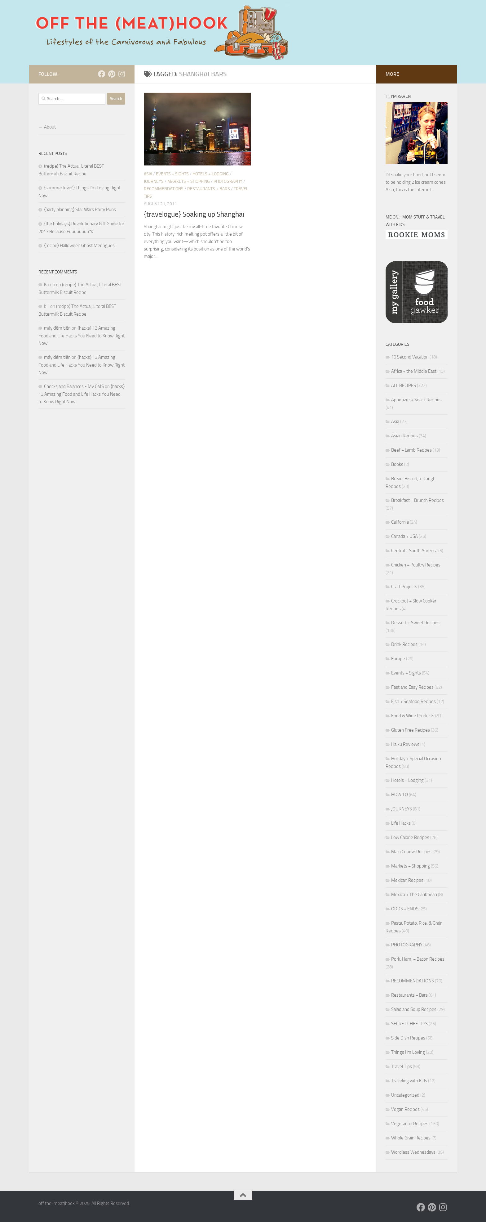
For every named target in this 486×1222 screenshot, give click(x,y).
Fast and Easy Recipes (412, 687)
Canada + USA (404, 536)
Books (397, 464)
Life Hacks (401, 823)
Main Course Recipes (411, 851)
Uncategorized (405, 1095)
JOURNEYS (154, 181)
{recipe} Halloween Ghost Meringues (79, 245)
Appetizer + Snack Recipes (416, 400)
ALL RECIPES (403, 385)
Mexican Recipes (407, 880)
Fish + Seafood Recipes (413, 701)
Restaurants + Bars (208, 189)
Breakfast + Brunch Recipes (417, 500)
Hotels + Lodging (210, 174)
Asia (148, 174)
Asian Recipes (404, 436)
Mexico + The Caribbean (414, 894)
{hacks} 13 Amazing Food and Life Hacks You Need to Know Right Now (81, 335)
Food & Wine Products (412, 716)
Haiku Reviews (405, 744)
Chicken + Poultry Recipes (415, 565)
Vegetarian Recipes (409, 1123)
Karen (49, 284)
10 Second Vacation (410, 357)
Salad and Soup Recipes (413, 1009)
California (400, 522)
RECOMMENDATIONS (163, 189)
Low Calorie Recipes (410, 837)
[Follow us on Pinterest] (111, 74)
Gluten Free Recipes (410, 730)
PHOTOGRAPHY (228, 181)
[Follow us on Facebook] (101, 74)
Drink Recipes (404, 644)
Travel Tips (401, 1066)
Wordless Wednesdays (413, 1152)
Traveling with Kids (409, 1081)
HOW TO (399, 794)
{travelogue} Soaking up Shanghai (194, 214)
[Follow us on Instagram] (121, 74)
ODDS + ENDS (404, 909)
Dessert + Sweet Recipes (415, 622)
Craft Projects (404, 586)
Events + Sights (172, 174)
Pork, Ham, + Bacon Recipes (417, 959)
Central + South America (414, 550)
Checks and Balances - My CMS (74, 386)
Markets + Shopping (188, 181)
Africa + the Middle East (413, 371)
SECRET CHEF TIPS (409, 1023)
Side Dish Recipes (408, 1038)
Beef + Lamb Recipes (411, 450)
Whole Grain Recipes (411, 1138)
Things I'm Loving (408, 1052)
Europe (398, 658)
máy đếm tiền (57, 328)
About (50, 127)
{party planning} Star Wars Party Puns (80, 209)
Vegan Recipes (405, 1109)
